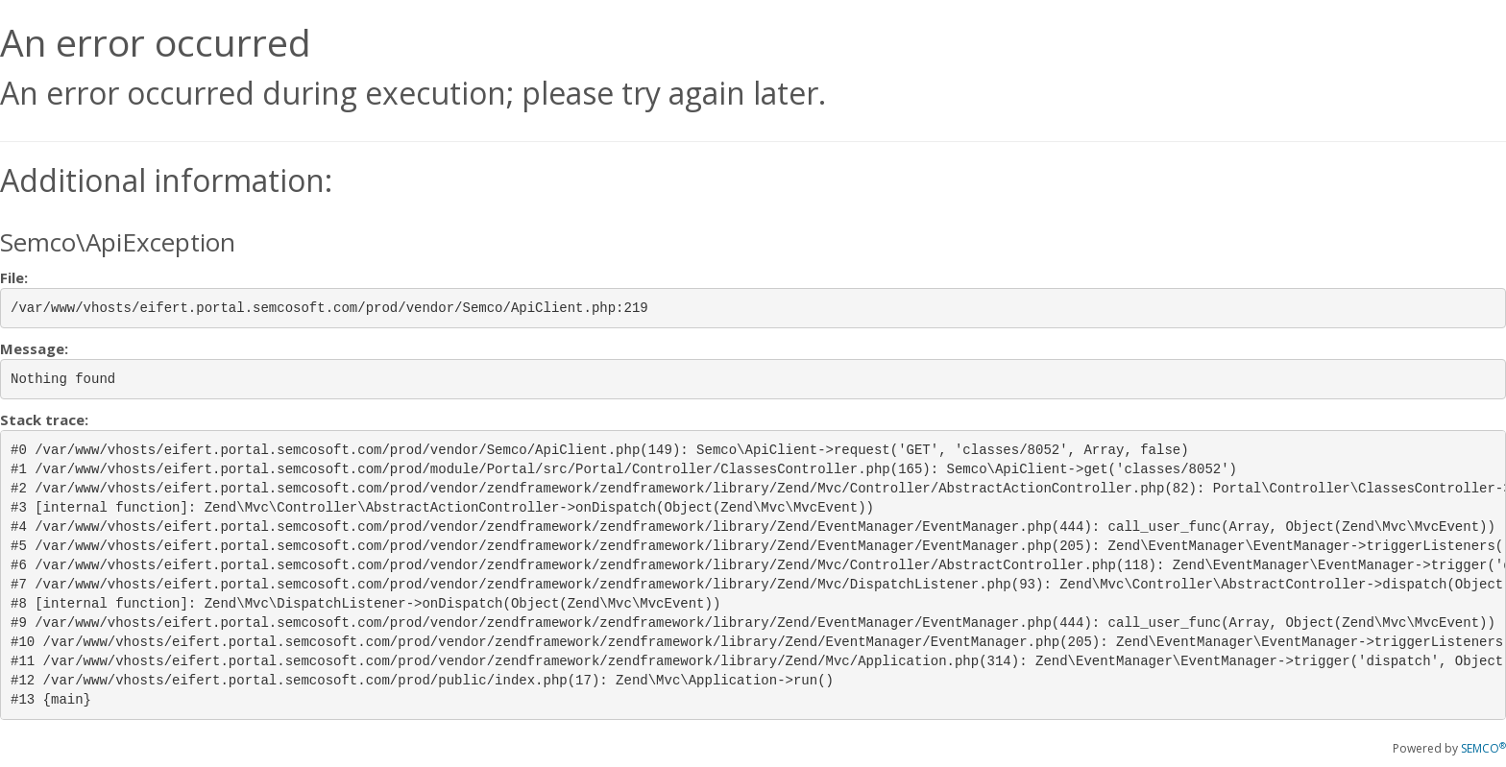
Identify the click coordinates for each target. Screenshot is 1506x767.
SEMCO (1483, 748)
